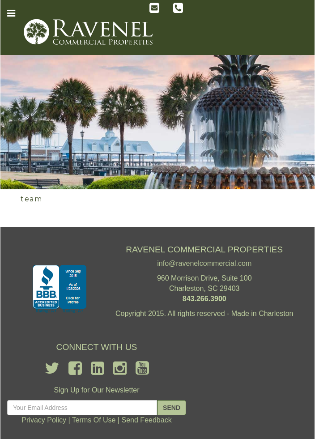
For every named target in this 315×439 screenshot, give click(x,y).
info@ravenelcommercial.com (204, 263)
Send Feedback (147, 420)
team (31, 199)
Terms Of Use (94, 420)
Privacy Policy (43, 420)
